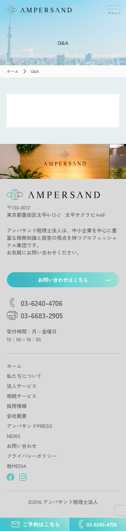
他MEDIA (16, 465)
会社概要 (17, 415)
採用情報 (17, 405)
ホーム (14, 366)
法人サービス (22, 385)
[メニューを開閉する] (114, 10)
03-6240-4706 (97, 524)
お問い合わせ (22, 445)
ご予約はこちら (34, 524)
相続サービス (22, 395)
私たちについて (24, 375)
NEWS (13, 435)
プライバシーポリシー (32, 455)
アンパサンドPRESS (29, 425)
